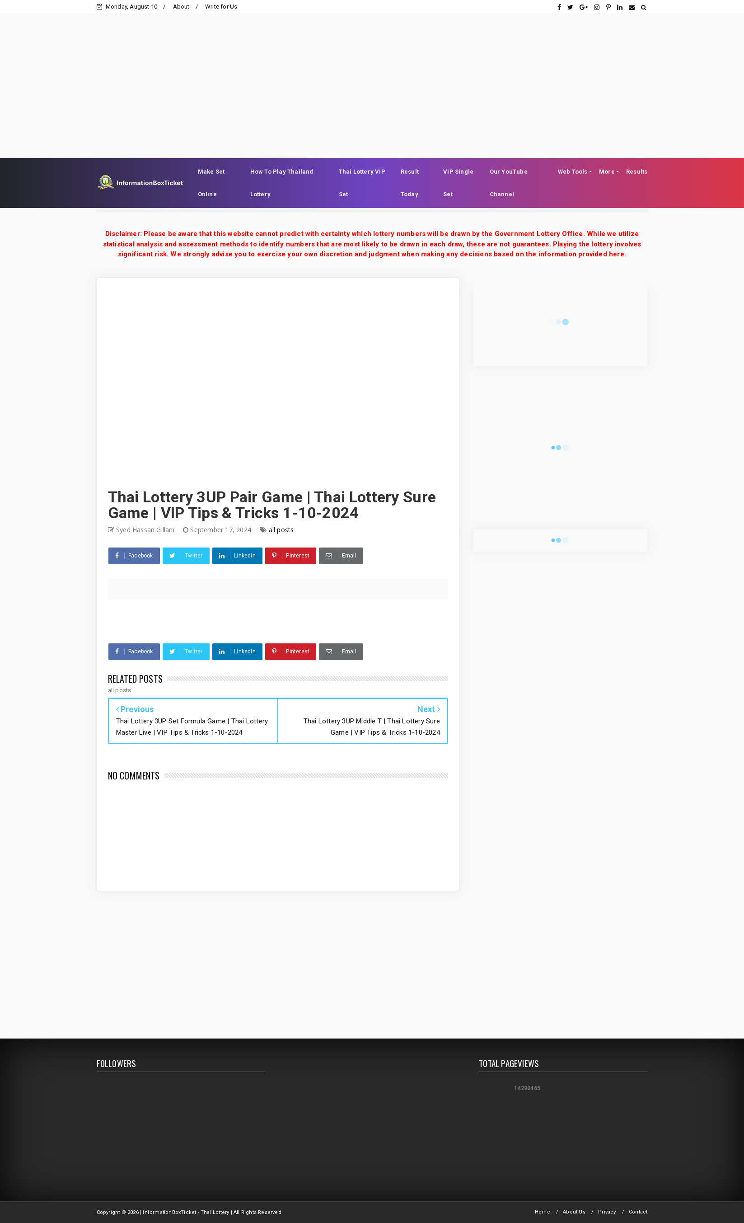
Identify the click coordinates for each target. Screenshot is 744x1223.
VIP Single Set (458, 183)
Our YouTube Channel (509, 183)
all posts (281, 529)
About (181, 6)
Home (542, 1211)
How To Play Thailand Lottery (282, 183)
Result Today (410, 183)
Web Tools (573, 171)
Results (636, 171)
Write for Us (221, 6)
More (607, 171)
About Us (574, 1211)
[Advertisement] (372, 77)
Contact (638, 1211)
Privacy (607, 1211)
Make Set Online (211, 183)
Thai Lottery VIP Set (362, 183)
